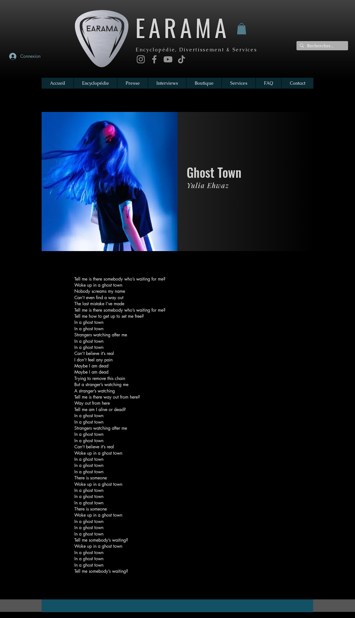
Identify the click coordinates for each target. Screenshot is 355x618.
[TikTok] (181, 59)
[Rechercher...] (321, 46)
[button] (241, 28)
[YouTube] (168, 59)
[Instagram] (140, 59)
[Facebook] (154, 59)
